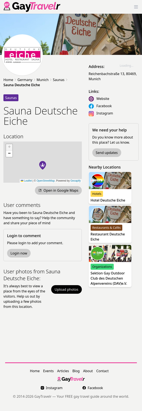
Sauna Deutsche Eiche (21, 85)
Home (8, 79)
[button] (42, 165)
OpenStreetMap (46, 180)
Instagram (104, 113)
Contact (102, 371)
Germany (25, 79)
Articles (63, 371)
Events (48, 371)
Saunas (58, 79)
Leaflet (26, 180)
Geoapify (75, 180)
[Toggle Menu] (136, 7)
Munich (43, 79)
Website (102, 98)
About (88, 371)
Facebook (104, 106)
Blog (76, 371)
